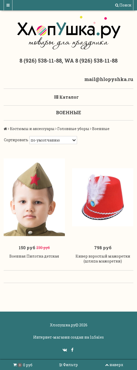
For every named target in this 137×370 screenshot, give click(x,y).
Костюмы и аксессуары (32, 128)
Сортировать (16, 139)
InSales (97, 337)
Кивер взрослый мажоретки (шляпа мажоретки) (103, 259)
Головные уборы (73, 128)
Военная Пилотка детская (34, 256)
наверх (114, 364)
